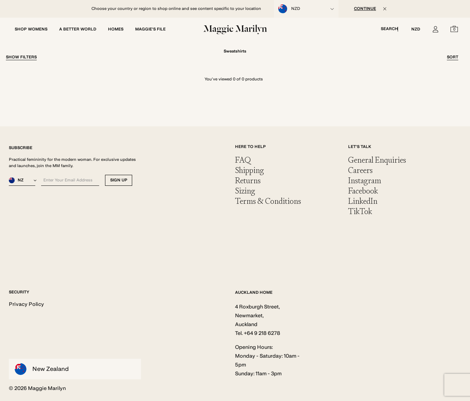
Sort (452, 57)
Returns (248, 180)
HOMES (115, 29)
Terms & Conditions (268, 201)
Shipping (249, 170)
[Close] (385, 9)
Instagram (364, 180)
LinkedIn (362, 201)
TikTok (360, 211)
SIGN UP (118, 180)
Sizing (245, 191)
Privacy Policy (26, 304)
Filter (21, 57)
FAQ (243, 160)
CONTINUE (365, 8)
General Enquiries (377, 160)
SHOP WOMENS (31, 29)
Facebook (363, 191)
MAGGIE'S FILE (150, 29)
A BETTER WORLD (77, 29)
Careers (360, 170)
